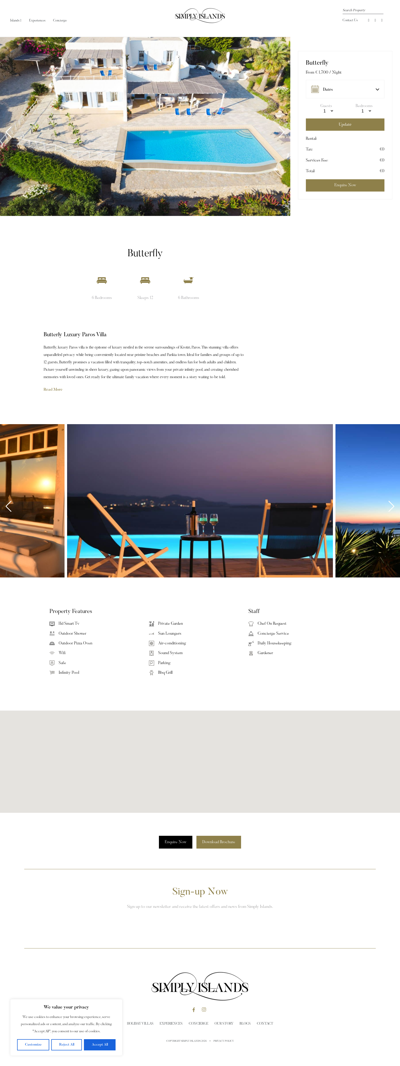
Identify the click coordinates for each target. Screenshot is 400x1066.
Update (345, 124)
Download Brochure (218, 842)
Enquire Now (175, 842)
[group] (145, 126)
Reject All (66, 1045)
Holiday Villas (140, 1024)
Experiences (37, 20)
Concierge (60, 20)
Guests (326, 106)
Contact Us (350, 20)
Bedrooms (364, 106)
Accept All (100, 1045)
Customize (33, 1045)
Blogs (245, 1024)
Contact (265, 1024)
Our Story (224, 1024)
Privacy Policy (224, 1041)
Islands (15, 20)
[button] (281, 132)
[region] (66, 1027)
